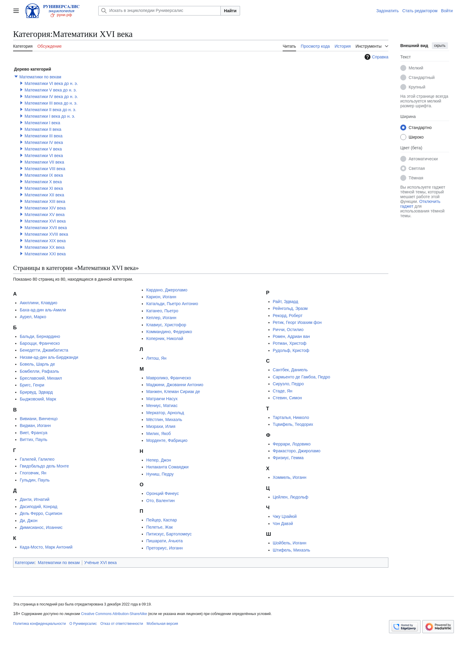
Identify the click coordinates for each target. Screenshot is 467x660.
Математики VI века (43, 155)
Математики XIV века (45, 208)
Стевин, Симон (287, 397)
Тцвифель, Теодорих (293, 424)
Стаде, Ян (282, 391)
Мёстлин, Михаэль (164, 419)
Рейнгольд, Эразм (290, 308)
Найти (230, 10)
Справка (375, 57)
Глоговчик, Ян (33, 472)
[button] (16, 76)
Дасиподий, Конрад (38, 506)
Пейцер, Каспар (161, 520)
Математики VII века (44, 162)
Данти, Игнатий (34, 499)
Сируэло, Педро (288, 383)
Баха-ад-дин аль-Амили (43, 310)
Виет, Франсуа (33, 432)
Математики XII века (44, 194)
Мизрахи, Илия (160, 426)
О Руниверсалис (83, 624)
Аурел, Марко (33, 316)
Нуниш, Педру (160, 474)
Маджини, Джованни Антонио (174, 384)
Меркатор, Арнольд (165, 412)
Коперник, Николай (164, 338)
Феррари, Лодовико (292, 444)
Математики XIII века (44, 201)
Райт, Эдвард (285, 301)
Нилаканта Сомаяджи (167, 467)
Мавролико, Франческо (168, 377)
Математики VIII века (44, 168)
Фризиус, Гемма (288, 457)
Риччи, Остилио (288, 329)
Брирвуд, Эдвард (36, 392)
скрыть (440, 46)
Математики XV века (44, 214)
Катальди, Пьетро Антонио (172, 303)
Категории (25, 562)
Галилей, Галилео (37, 459)
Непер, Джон (158, 460)
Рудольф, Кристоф (291, 350)
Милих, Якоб (158, 433)
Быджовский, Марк (38, 399)
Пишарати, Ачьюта (164, 540)
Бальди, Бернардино (40, 336)
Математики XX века (44, 247)
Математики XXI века (45, 253)
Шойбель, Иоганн (289, 543)
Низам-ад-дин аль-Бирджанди (49, 357)
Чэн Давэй (283, 523)
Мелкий (416, 68)
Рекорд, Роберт (288, 315)
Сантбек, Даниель (290, 369)
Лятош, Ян (156, 358)
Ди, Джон (28, 520)
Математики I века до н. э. (49, 116)
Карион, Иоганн (161, 296)
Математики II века (42, 129)
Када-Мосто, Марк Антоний (46, 547)
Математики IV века (43, 142)
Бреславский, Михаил (41, 378)
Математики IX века (43, 175)
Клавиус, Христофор (166, 324)
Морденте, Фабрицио (166, 440)
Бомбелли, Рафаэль (39, 371)
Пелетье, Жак (159, 527)
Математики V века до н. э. (50, 90)
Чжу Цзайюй (285, 516)
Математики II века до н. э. (50, 109)
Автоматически (423, 158)
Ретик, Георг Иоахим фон (297, 322)
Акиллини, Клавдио (38, 302)
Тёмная (416, 178)
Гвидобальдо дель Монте (44, 466)
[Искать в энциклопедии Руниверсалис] (159, 10)
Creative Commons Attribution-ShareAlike (114, 614)
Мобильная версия (162, 624)
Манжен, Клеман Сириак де (173, 391)
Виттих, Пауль (33, 439)
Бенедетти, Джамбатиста (44, 350)
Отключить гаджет (420, 204)
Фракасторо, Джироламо (296, 450)
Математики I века (42, 122)
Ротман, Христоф (289, 343)
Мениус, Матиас (162, 405)
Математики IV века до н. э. (51, 96)
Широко (416, 137)
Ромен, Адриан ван (291, 336)
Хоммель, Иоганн (289, 477)
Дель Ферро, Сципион (41, 513)
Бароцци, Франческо (40, 343)
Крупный (417, 87)
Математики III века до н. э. (50, 103)
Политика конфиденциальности (39, 624)
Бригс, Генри (32, 385)
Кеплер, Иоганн (161, 317)
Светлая (417, 168)
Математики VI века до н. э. (51, 83)
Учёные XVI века (100, 562)
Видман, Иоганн (35, 425)
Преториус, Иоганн (164, 548)
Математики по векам (40, 76)
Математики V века (43, 149)
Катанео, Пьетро (162, 310)
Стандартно (420, 127)
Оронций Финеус (162, 493)
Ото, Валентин (160, 500)
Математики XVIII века (46, 234)
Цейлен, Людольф (290, 497)
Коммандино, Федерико (169, 331)
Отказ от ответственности (121, 624)
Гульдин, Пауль (34, 480)
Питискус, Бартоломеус (169, 534)
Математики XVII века (45, 227)
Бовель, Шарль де (37, 364)
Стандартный (422, 77)
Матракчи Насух (162, 398)
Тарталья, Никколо (291, 417)
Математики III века (43, 135)
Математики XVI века (45, 221)
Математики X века (43, 181)
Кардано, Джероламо (166, 290)
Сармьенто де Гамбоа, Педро (301, 377)
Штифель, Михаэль (291, 550)
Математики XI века (43, 188)
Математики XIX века (45, 240)
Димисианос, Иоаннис (41, 527)
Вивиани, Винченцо (38, 418)
